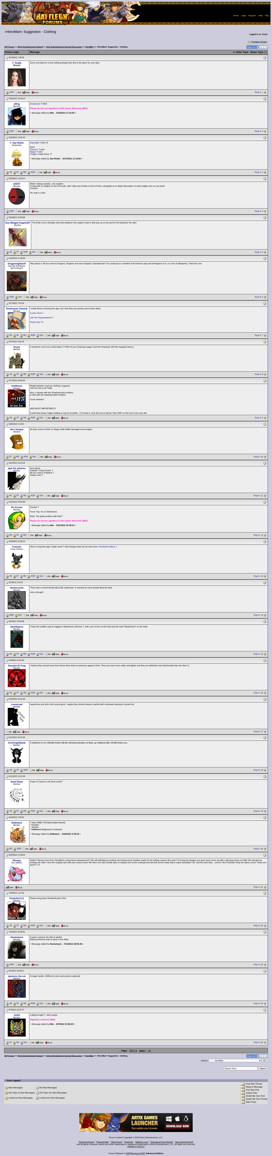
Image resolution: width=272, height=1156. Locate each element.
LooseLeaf (16, 704)
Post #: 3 (259, 172)
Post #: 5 (259, 252)
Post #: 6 (259, 297)
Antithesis (16, 386)
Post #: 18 (258, 770)
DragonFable (103, 1142)
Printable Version (257, 42)
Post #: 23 (258, 964)
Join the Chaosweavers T (41, 317)
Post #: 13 (258, 576)
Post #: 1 (259, 92)
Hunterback (17, 937)
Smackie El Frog (17, 665)
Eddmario (17, 822)
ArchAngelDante (17, 742)
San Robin (18, 143)
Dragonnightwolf (17, 263)
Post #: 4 (259, 211)
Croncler (16, 546)
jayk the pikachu (17, 468)
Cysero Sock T (37, 313)
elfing (17, 104)
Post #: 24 (258, 1003)
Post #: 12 (258, 535)
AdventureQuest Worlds (162, 1142)
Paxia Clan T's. (37, 322)
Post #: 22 (258, 926)
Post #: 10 (258, 457)
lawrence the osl (17, 976)
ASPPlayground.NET (135, 1153)
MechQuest (116, 1142)
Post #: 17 (258, 731)
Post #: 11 (258, 495)
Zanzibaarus (16, 626)
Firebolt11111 (16, 898)
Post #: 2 (259, 131)
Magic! (33, 152)
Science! (34, 149)
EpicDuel (128, 1142)
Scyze (17, 347)
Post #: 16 (258, 693)
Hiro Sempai (16, 429)
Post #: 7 (259, 335)
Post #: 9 (259, 418)
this (36, 388)
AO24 (17, 1015)
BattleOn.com (141, 1142)
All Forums (9, 47)
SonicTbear (17, 781)
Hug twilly (34, 143)
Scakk (18, 63)
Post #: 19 (258, 811)
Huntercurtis (16, 588)
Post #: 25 (258, 1042)
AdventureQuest (86, 1142)
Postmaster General (16, 308)
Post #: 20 (258, 849)
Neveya (17, 860)
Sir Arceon (16, 507)
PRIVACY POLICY (136, 1146)
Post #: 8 (259, 374)
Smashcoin (35, 104)
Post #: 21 (258, 887)
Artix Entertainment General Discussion (64, 47)
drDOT (16, 184)
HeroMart (89, 47)
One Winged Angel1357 (17, 223)
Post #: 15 (258, 654)
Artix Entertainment (184, 1142)
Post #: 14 (258, 615)
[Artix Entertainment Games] (30, 47)
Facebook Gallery (107, 546)
